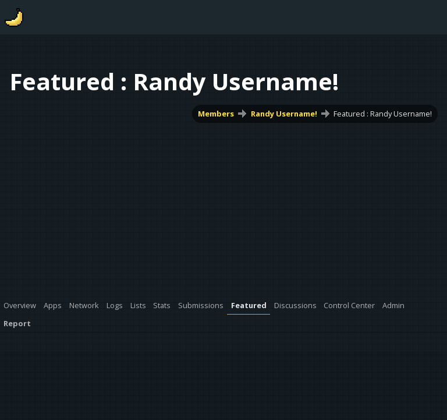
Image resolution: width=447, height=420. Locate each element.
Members (216, 113)
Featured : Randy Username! (383, 113)
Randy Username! (284, 113)
